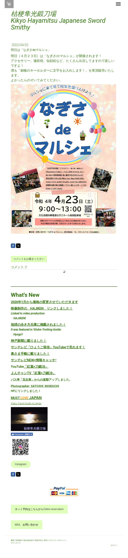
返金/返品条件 (28, 540)
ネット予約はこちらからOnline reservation (39, 509)
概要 (12, 540)
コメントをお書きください (28, 258)
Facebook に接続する (21, 434)
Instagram (21, 464)
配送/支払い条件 (41, 540)
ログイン (114, 545)
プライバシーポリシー (57, 540)
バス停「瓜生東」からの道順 (30, 379)
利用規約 (19, 540)
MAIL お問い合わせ (26, 524)
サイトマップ (16, 543)
